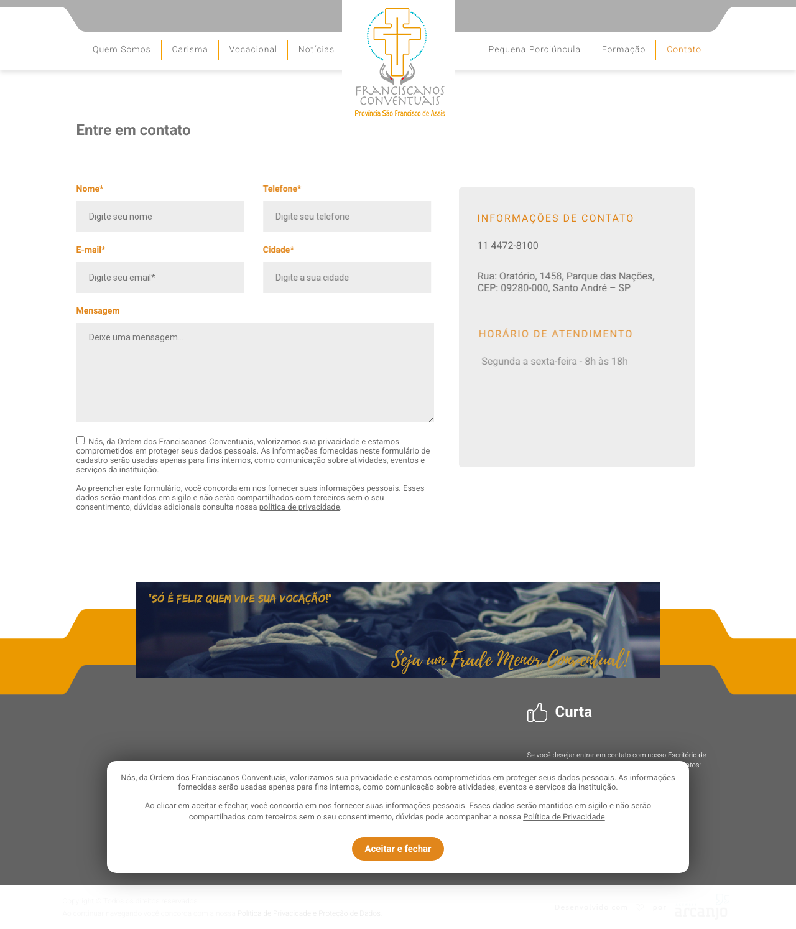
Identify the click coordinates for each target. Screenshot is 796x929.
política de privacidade (299, 507)
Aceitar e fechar (397, 848)
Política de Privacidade (564, 817)
